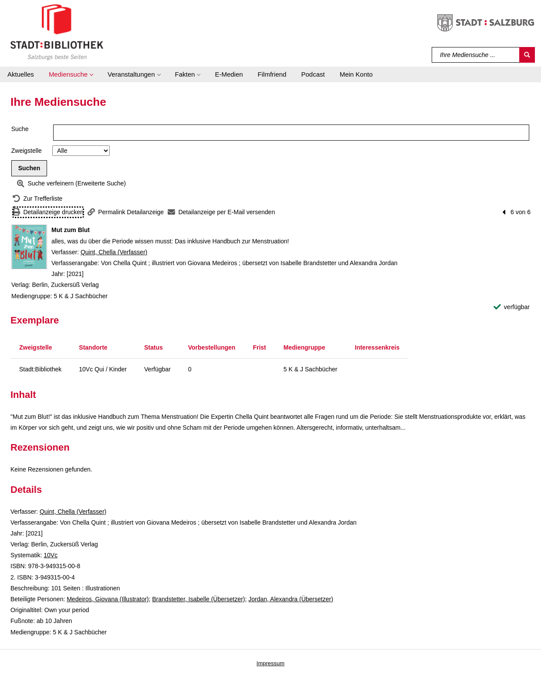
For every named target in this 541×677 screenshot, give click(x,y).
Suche (20, 128)
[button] (71, 74)
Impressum (270, 663)
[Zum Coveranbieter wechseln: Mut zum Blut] (29, 247)
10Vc (50, 555)
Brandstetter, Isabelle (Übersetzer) (198, 599)
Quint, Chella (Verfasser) (114, 252)
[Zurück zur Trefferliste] (37, 198)
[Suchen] (527, 55)
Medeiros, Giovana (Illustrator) (108, 599)
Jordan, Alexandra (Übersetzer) (290, 599)
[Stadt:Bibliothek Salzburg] (56, 31)
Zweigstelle (26, 150)
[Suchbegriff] (475, 55)
